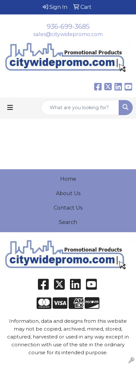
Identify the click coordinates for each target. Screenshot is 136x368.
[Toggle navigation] (10, 107)
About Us (68, 193)
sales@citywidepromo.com (68, 34)
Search (68, 222)
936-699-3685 (68, 27)
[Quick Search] (80, 107)
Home (68, 179)
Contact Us (68, 208)
